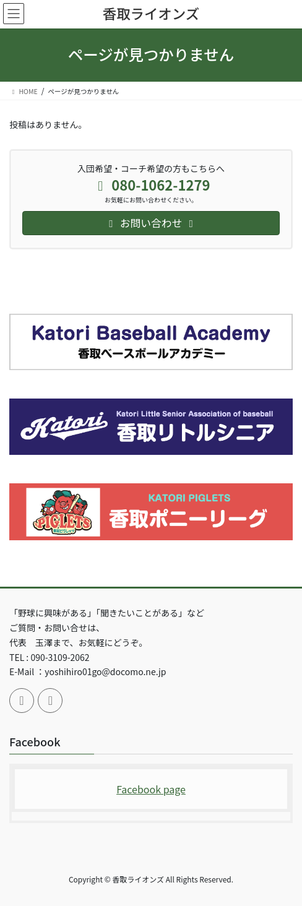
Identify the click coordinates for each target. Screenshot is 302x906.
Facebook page (151, 789)
